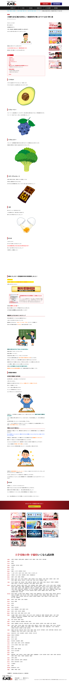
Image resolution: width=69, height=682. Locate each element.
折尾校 (19, 656)
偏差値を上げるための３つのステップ (16, 66)
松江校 (12, 639)
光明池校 (21, 628)
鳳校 (12, 627)
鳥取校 (12, 637)
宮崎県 (8, 666)
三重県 (8, 620)
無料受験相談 (56, 3)
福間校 (31, 656)
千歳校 (37, 559)
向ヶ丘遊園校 (17, 595)
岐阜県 (8, 611)
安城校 (29, 616)
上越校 (16, 599)
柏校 (19, 582)
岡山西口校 (13, 641)
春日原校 (45, 655)
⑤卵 (9, 62)
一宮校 (55, 615)
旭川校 (31, 559)
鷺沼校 (54, 596)
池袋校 (23, 585)
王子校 (20, 590)
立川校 (29, 585)
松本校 (12, 609)
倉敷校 (22, 641)
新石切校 (17, 628)
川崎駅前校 (18, 597)
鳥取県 (8, 637)
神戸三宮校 (17, 630)
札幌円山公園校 (21, 559)
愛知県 (8, 615)
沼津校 (19, 613)
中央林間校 (13, 596)
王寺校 (18, 633)
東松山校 (19, 580)
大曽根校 (12, 616)
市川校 (12, 582)
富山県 (8, 601)
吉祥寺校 (51, 586)
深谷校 (12, 580)
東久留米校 (35, 590)
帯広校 (41, 559)
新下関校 (16, 645)
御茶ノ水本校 (13, 585)
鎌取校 (34, 583)
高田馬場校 (33, 585)
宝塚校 (35, 630)
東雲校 (58, 590)
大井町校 (43, 586)
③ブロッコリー (11, 60)
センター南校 (56, 595)
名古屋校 (12, 615)
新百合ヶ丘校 (26, 596)
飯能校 (16, 580)
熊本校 (12, 662)
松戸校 (38, 582)
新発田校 (26, 599)
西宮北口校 (21, 630)
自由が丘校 (36, 586)
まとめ (10, 64)
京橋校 (33, 627)
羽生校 (34, 580)
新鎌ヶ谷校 (30, 582)
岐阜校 (12, 611)
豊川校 (51, 616)
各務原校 (23, 611)
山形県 (8, 569)
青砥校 (57, 589)
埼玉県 (8, 578)
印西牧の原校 (26, 583)
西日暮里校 (36, 589)
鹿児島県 (8, 668)
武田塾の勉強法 (11, 69)
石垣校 (19, 670)
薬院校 (16, 656)
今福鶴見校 (37, 627)
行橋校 (55, 655)
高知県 (8, 653)
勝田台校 (34, 582)
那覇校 (12, 670)
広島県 (8, 643)
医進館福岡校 (36, 655)
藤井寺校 (29, 628)
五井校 (31, 583)
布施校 (41, 627)
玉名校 (21, 662)
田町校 (45, 585)
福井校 (12, 605)
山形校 (12, 569)
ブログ (8, 14)
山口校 (12, 645)
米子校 (16, 637)
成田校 (45, 582)
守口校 (26, 627)
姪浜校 (49, 655)
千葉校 (26, 582)
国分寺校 (59, 586)
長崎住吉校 (25, 660)
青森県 (8, 561)
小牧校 (17, 616)
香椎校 (29, 655)
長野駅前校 (17, 609)
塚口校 (25, 631)
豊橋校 (43, 615)
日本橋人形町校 (20, 589)
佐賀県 (8, 658)
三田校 (47, 630)
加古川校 (38, 630)
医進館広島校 (27, 643)
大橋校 (52, 655)
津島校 (57, 616)
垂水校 (28, 631)
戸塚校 (28, 595)
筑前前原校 (27, 656)
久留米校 (25, 655)
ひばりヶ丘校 (31, 589)
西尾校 (33, 616)
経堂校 (39, 590)
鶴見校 (48, 595)
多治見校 (19, 611)
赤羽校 (32, 586)
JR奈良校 (30, 633)
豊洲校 (26, 590)
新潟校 (12, 599)
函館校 (34, 559)
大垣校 (16, 611)
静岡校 (12, 613)
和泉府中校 (58, 627)
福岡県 (8, 655)
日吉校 (12, 595)
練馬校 (17, 586)
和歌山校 (12, 635)
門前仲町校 (19, 585)
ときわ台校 (30, 590)
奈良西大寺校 (13, 633)
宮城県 (8, 565)
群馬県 (8, 577)
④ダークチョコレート (13, 61)
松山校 (12, 651)
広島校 (12, 643)
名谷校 (38, 631)
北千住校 (47, 586)
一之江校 (16, 590)
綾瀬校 (23, 590)
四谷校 (52, 585)
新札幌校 (16, 559)
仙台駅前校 (13, 565)
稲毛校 (16, 583)
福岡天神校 (13, 655)
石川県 (8, 603)
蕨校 (31, 580)
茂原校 (12, 583)
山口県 (8, 645)
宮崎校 (12, 666)
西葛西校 (41, 585)
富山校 (12, 601)
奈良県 (8, 633)
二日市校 (41, 655)
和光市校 (23, 580)
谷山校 (18, 668)
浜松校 (16, 613)
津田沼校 (22, 582)
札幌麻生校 (27, 559)
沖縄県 (8, 670)
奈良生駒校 (22, 633)
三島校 (29, 613)
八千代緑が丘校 (20, 583)
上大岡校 (32, 595)
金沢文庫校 (36, 595)
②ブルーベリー (11, 58)
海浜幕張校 (57, 582)
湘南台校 (44, 595)
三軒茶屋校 (59, 585)
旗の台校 (47, 589)
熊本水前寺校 (17, 662)
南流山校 (48, 582)
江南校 (43, 616)
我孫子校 (37, 583)
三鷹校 (44, 589)
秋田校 (12, 567)
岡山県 (8, 641)
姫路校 (12, 630)
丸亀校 (16, 649)
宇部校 (20, 645)
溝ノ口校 (24, 595)
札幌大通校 (45, 559)
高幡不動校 (26, 589)
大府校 (36, 616)
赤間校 (12, 656)
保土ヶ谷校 (13, 597)
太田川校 (20, 615)
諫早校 (21, 660)
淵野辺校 (46, 596)
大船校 (43, 596)
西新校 (32, 655)
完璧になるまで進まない (14, 72)
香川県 (8, 649)
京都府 (8, 623)
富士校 (26, 613)
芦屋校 (32, 630)
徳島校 (12, 647)
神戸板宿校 (43, 630)
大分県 (8, 664)
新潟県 (8, 599)
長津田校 (35, 596)
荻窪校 (55, 585)
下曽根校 (22, 656)
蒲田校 (12, 590)
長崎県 (8, 660)
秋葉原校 (40, 589)
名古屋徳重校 (25, 616)
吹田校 (18, 627)
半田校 (58, 615)
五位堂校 (26, 633)
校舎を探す (45, 3)
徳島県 (8, 647)
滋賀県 (8, 621)
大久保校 (31, 631)
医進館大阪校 (49, 627)
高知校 (12, 653)
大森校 (12, 589)
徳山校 (23, 645)
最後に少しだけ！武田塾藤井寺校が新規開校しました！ (18, 65)
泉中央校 (17, 565)
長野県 (8, 609)
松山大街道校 (17, 651)
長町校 (21, 565)
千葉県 (8, 582)
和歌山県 (8, 635)
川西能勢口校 (17, 631)
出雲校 (16, 639)
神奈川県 (8, 593)
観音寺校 (19, 649)
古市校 (44, 627)
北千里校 (25, 628)
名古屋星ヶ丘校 (38, 615)
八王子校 (48, 585)
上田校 (21, 609)
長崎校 (12, 660)
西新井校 (54, 590)
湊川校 (12, 631)
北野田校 (12, 628)
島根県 (8, 639)
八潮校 (46, 580)
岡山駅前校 (18, 641)
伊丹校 (29, 630)
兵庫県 (8, 630)
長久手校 (20, 616)
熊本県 (8, 662)
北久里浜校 (21, 596)
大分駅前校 (13, 664)
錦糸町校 (12, 586)
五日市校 (22, 643)
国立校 (50, 590)
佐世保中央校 (17, 660)
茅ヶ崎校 (50, 596)
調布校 (40, 586)
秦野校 (52, 595)
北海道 (8, 559)
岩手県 (8, 563)
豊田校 (51, 615)
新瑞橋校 (46, 616)
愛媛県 (8, 651)
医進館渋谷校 (52, 589)
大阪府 (8, 625)
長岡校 (19, 599)
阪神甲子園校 (52, 630)
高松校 (12, 649)
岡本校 (21, 631)
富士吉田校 (17, 607)
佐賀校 (12, 658)
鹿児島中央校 (13, 668)
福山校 (16, 643)
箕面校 (15, 627)
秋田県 (8, 567)
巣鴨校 (23, 586)
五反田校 (42, 590)
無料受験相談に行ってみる (34, 506)
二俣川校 (40, 595)
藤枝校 (22, 613)
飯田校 (24, 609)
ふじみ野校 (28, 580)
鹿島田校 (39, 596)
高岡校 (16, 601)
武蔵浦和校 (42, 580)
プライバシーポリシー (23, 680)
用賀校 (16, 589)
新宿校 (37, 585)
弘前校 (12, 561)
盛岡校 (12, 563)
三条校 (22, 599)
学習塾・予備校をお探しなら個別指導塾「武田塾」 (50, 680)
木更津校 (52, 582)
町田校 (26, 585)
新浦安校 (16, 582)
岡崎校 (17, 615)
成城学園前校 (27, 586)
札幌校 (12, 559)
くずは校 (53, 627)
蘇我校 (41, 583)
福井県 (8, 605)
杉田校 (57, 596)
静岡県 (8, 613)
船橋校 (42, 582)
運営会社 (16, 680)
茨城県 (8, 573)
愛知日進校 (47, 615)
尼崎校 (35, 631)
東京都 (8, 585)
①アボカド (11, 57)
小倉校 (17, 655)
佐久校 (27, 609)
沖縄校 (16, 670)
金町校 (20, 586)
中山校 (21, 595)
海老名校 (31, 596)
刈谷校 (34, 615)
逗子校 (17, 596)
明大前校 (55, 586)
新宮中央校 (59, 655)
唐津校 (16, 658)
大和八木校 (35, 633)
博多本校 (21, 655)
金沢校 (12, 603)
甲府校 (12, 607)
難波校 (30, 627)
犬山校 (54, 616)
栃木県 (8, 575)
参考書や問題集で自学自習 (14, 70)
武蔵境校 (46, 590)
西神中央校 (57, 630)
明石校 (25, 630)
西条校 (19, 643)
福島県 (8, 571)
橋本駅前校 (17, 635)
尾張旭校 (39, 616)
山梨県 (8, 607)
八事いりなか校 (29, 615)
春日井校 (24, 615)
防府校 (26, 645)
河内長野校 (22, 627)
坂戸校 (38, 580)
